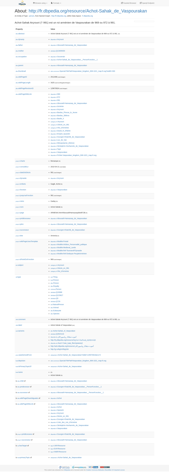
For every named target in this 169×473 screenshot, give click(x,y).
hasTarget (22, 446)
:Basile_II (57, 119)
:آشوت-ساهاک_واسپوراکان (63, 337)
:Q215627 (57, 295)
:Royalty (55, 286)
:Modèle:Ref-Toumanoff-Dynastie (66, 251)
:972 (55, 97)
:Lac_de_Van (59, 140)
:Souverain (58, 57)
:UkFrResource (58, 446)
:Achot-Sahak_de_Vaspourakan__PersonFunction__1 (74, 60)
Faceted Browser (128, 3)
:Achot (56, 398)
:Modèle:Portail (59, 241)
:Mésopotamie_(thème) (62, 143)
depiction (20, 361)
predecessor (23, 387)
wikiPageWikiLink (24, 94)
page (20, 213)
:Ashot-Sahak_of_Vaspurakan (63, 331)
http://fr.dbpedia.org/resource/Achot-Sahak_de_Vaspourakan (88, 10)
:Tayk (56, 149)
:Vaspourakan (59, 152)
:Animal (55, 307)
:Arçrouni (57, 39)
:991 (55, 100)
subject (19, 265)
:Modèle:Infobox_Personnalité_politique (69, 244)
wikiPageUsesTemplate (27, 241)
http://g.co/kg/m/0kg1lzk (60, 349)
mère (20, 201)
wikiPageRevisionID (25, 88)
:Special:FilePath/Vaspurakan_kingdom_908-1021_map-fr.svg (78, 361)
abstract (20, 34)
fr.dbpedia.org (87, 16)
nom (19, 207)
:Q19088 (56, 292)
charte (20, 161)
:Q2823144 (57, 334)
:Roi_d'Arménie (60, 128)
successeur (22, 230)
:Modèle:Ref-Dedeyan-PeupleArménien (69, 254)
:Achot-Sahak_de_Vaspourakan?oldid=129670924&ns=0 (76, 355)
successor (22, 392)
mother (20, 51)
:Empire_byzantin (60, 134)
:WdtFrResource (58, 452)
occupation (21, 57)
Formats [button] (56, 3)
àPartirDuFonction (25, 259)
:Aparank (57, 410)
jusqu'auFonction (24, 195)
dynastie (21, 178)
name (19, 372)
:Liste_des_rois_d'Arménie (64, 422)
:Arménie (57, 106)
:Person (55, 280)
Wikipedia (67, 470)
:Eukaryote (56, 311)
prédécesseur (23, 218)
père (20, 224)
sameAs (20, 331)
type (18, 277)
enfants (21, 184)
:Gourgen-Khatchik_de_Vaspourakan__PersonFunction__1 (76, 387)
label (19, 325)
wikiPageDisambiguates (27, 398)
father (19, 45)
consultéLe (22, 167)
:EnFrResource (58, 449)
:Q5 (54, 298)
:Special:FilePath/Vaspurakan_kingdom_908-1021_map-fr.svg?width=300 (83, 71)
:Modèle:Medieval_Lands (63, 247)
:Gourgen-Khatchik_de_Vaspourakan (68, 137)
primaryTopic (23, 457)
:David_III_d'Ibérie (61, 131)
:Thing (54, 277)
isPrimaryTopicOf (23, 366)
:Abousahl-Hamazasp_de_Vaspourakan (69, 45)
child (20, 381)
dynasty (20, 39)
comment (20, 319)
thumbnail (21, 71)
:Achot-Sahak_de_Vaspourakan (66, 366)
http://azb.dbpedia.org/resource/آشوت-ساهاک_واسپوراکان (72, 346)
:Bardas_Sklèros (60, 115)
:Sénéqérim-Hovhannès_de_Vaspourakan (70, 146)
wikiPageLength (23, 83)
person (31, 16)
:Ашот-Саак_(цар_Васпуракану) (67, 343)
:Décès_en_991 (60, 125)
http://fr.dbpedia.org (58, 16)
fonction (21, 190)
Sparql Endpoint (147, 3)
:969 (55, 94)
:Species (55, 314)
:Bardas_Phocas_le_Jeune (64, 112)
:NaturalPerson (57, 304)
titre (19, 236)
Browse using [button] (40, 3)
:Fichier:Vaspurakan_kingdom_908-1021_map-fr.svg (74, 155)
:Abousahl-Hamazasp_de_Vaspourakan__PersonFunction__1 (77, 392)
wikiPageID (21, 77)
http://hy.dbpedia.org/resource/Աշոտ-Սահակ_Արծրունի (73, 340)
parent (19, 65)
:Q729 (55, 301)
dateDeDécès (23, 172)
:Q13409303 (58, 51)
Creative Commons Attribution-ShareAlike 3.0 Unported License (105, 470)
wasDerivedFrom (24, 355)
